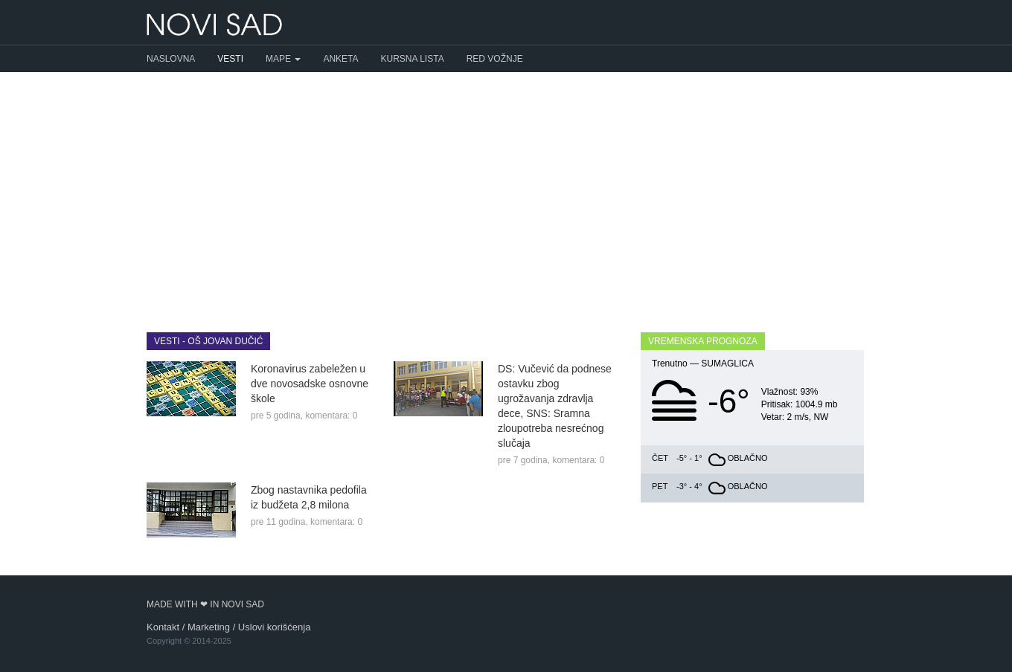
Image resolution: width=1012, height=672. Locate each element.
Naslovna (171, 59)
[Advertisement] (506, 191)
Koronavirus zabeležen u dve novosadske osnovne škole (309, 383)
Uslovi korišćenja (274, 627)
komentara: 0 (331, 415)
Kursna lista (412, 59)
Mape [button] (283, 59)
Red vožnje (495, 59)
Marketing (209, 627)
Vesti (230, 59)
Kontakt (163, 627)
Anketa (340, 59)
